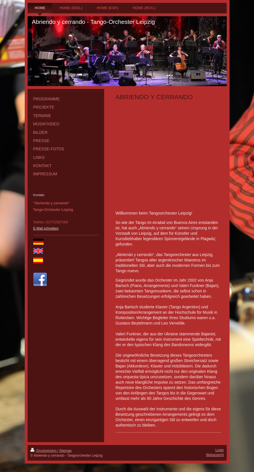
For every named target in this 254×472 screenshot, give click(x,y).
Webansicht (215, 455)
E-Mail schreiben (46, 228)
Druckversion (43, 451)
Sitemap (65, 451)
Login (219, 450)
